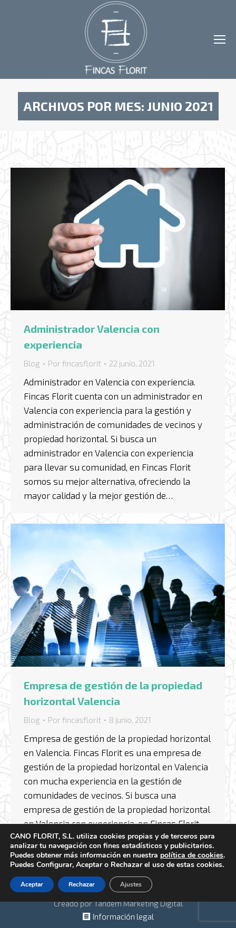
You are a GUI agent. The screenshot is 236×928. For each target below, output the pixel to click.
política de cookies (191, 855)
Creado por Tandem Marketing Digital (118, 903)
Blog (32, 363)
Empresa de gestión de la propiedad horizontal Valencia (113, 693)
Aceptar (32, 884)
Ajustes (131, 884)
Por (74, 363)
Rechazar (81, 884)
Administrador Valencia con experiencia (92, 336)
